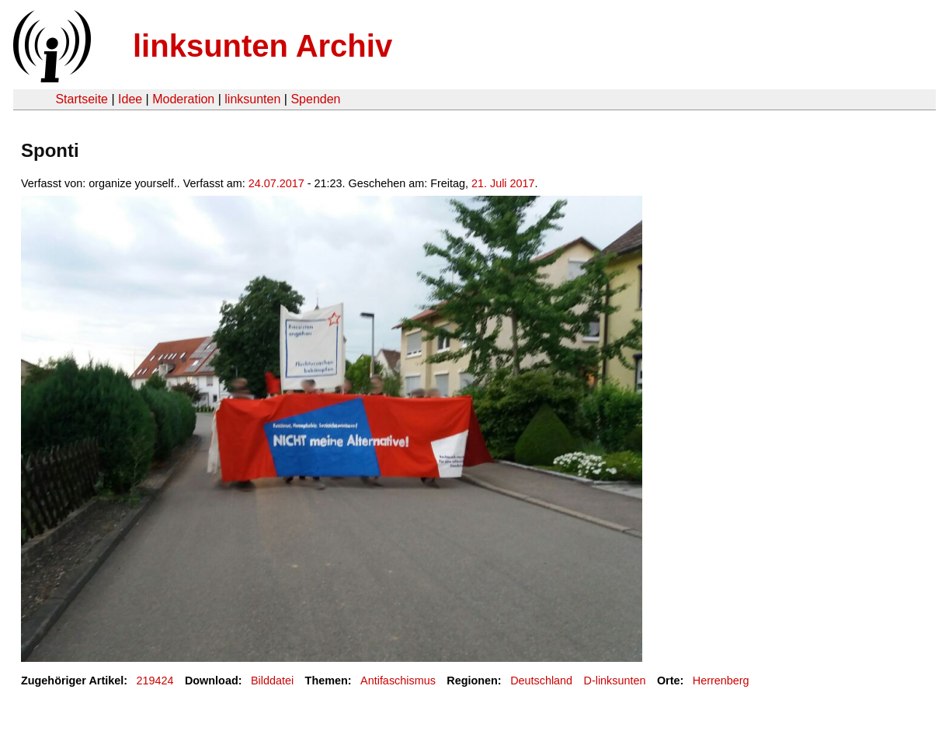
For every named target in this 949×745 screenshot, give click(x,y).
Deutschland (541, 680)
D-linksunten (615, 680)
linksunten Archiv (262, 46)
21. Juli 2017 (503, 183)
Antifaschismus (398, 680)
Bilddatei (272, 680)
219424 (155, 680)
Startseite (81, 99)
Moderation (183, 99)
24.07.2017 (276, 183)
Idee (130, 99)
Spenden (315, 99)
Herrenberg (721, 680)
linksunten (252, 99)
